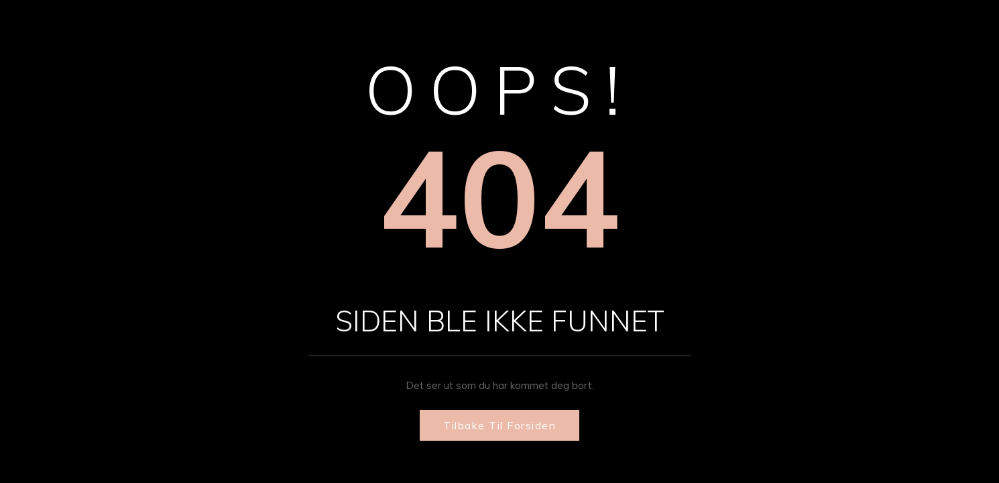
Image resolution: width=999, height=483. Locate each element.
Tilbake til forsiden (499, 425)
